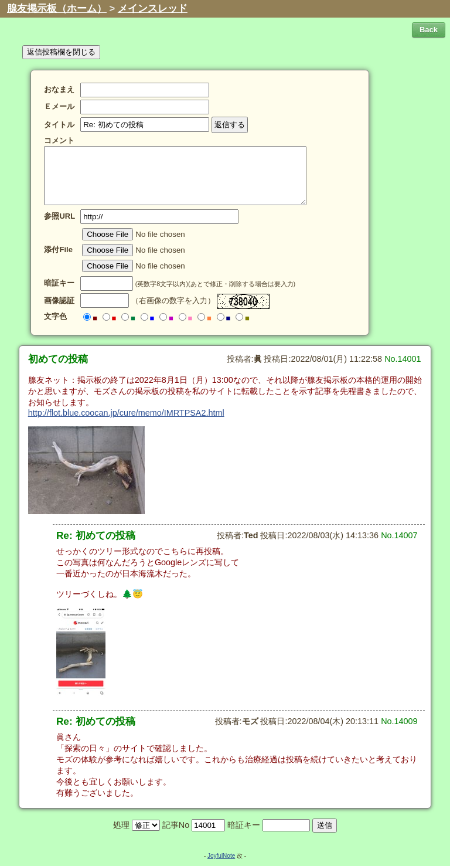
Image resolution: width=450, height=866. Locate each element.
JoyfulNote (221, 856)
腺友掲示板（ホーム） (57, 8)
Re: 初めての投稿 (95, 535)
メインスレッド (153, 8)
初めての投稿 (58, 359)
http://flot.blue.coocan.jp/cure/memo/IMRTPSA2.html (126, 412)
